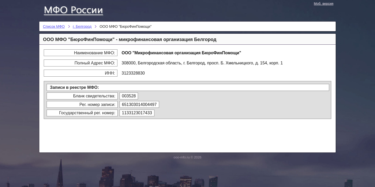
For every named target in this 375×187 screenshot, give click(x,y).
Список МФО (78, 9)
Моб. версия (323, 3)
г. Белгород (82, 26)
